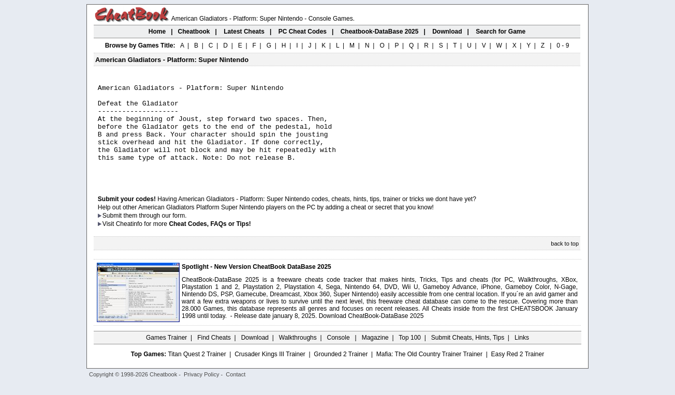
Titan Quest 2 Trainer (197, 372)
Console (339, 356)
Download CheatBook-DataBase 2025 (371, 334)
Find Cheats (214, 356)
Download (255, 356)
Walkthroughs (298, 356)
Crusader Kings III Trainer (269, 372)
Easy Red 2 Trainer (517, 372)
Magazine (375, 356)
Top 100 (410, 356)
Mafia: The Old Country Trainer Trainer (429, 372)
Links (522, 356)
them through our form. (155, 234)
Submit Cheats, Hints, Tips (467, 356)
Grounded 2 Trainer (341, 372)
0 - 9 (562, 45)
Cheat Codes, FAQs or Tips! (210, 242)
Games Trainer (166, 356)
